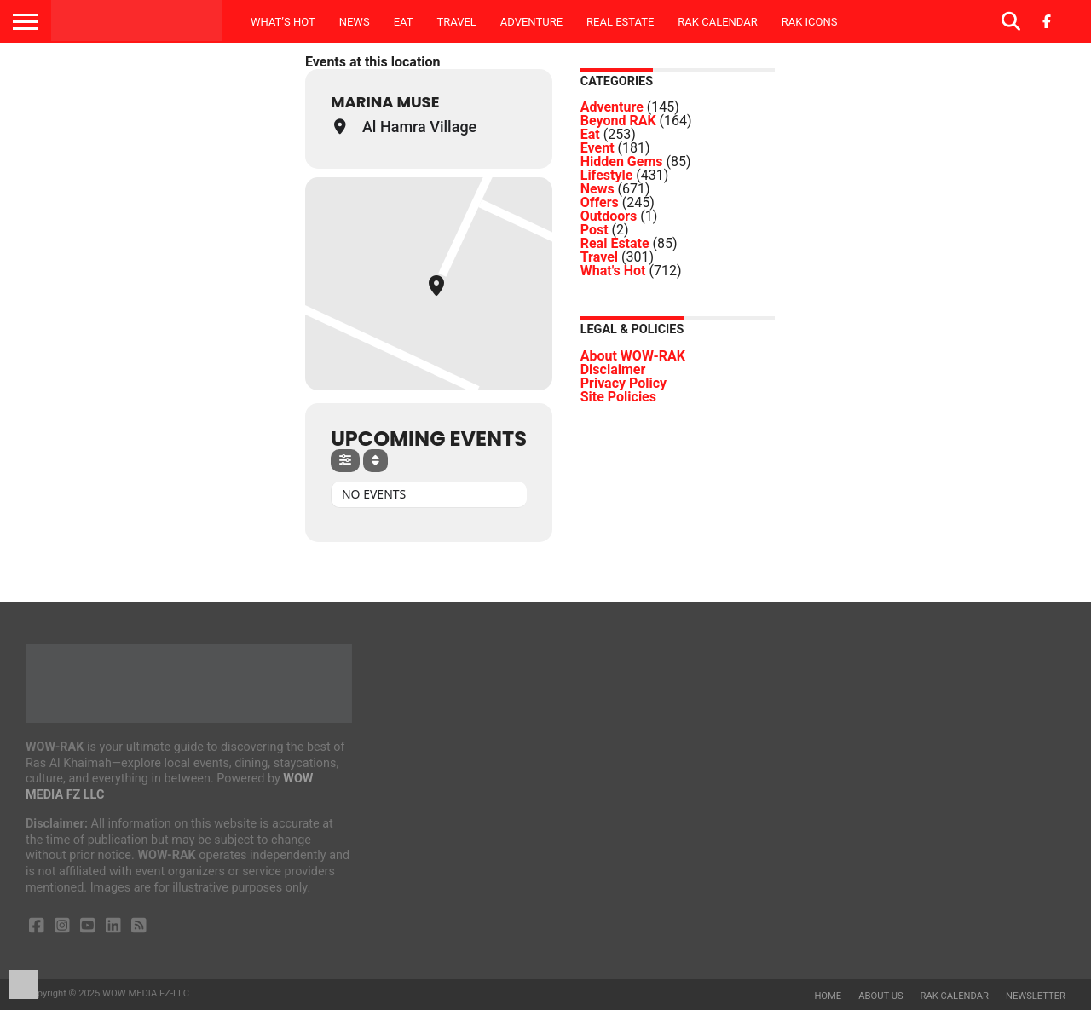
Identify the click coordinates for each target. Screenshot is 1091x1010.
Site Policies (618, 397)
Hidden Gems (621, 161)
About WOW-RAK (632, 356)
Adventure (531, 21)
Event (597, 148)
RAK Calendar (717, 21)
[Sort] (375, 460)
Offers (599, 202)
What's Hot (613, 271)
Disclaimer (613, 369)
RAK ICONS (810, 21)
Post (594, 230)
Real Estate (620, 21)
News (354, 21)
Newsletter (1035, 995)
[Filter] (345, 460)
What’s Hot (283, 21)
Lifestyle (606, 175)
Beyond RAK (618, 121)
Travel (456, 21)
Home (827, 995)
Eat (403, 21)
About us (880, 995)
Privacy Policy (623, 383)
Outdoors (609, 216)
